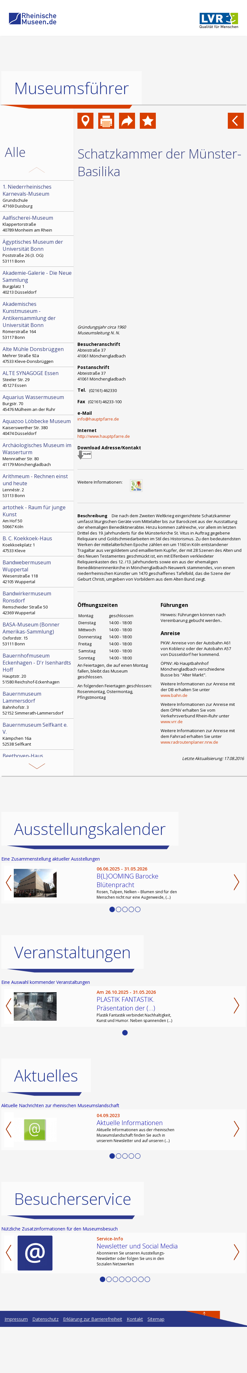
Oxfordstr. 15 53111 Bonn (37, 634)
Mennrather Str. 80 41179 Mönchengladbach (37, 454)
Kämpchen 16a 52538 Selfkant (37, 734)
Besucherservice (72, 1245)
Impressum (16, 1365)
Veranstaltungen (72, 998)
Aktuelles (46, 1121)
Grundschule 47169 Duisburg (37, 196)
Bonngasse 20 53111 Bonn (37, 761)
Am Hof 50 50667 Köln (37, 516)
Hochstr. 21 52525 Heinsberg (37, 796)
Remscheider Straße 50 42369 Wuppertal (37, 603)
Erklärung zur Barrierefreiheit (92, 1365)
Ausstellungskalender (90, 875)
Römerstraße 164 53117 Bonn (37, 320)
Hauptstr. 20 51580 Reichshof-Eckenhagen (37, 668)
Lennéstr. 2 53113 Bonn (37, 485)
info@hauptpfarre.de (98, 419)
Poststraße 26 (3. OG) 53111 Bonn (37, 251)
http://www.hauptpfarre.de (103, 436)
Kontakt (135, 1365)
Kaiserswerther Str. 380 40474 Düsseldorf (37, 427)
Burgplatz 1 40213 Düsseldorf (37, 282)
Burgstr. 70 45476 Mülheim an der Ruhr (37, 403)
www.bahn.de (174, 695)
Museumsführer (71, 88)
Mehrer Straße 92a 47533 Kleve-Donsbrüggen (37, 355)
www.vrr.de (172, 721)
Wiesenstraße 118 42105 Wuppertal (37, 571)
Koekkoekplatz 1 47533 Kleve (37, 544)
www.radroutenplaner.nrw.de (189, 742)
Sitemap (155, 1365)
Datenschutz (45, 1365)
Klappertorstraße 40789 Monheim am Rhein (37, 223)
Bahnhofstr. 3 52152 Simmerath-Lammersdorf (37, 703)
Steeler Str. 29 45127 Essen (37, 379)
